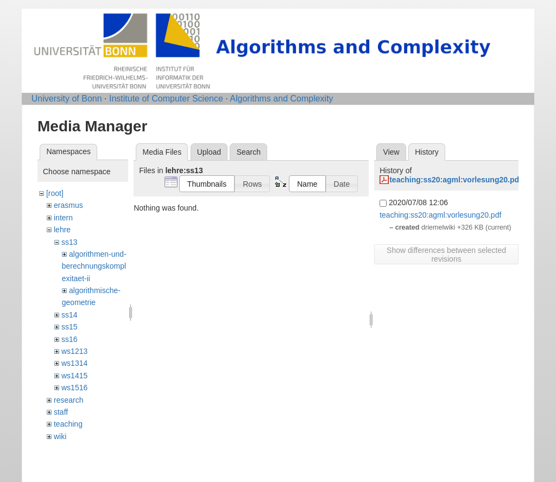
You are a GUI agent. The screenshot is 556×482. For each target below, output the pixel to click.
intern (63, 217)
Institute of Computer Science (166, 98)
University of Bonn (66, 98)
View (391, 152)
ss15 (69, 326)
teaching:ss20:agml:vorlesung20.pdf (455, 179)
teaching (68, 424)
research (68, 400)
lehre (62, 229)
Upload (209, 152)
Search (249, 152)
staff (61, 412)
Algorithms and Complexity (281, 98)
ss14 (69, 314)
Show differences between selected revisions (446, 254)
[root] (55, 193)
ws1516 (74, 387)
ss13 (69, 242)
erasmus (68, 205)
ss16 (69, 339)
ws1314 (74, 363)
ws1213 (74, 351)
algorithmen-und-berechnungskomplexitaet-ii (94, 266)
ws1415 (74, 375)
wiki (60, 436)
